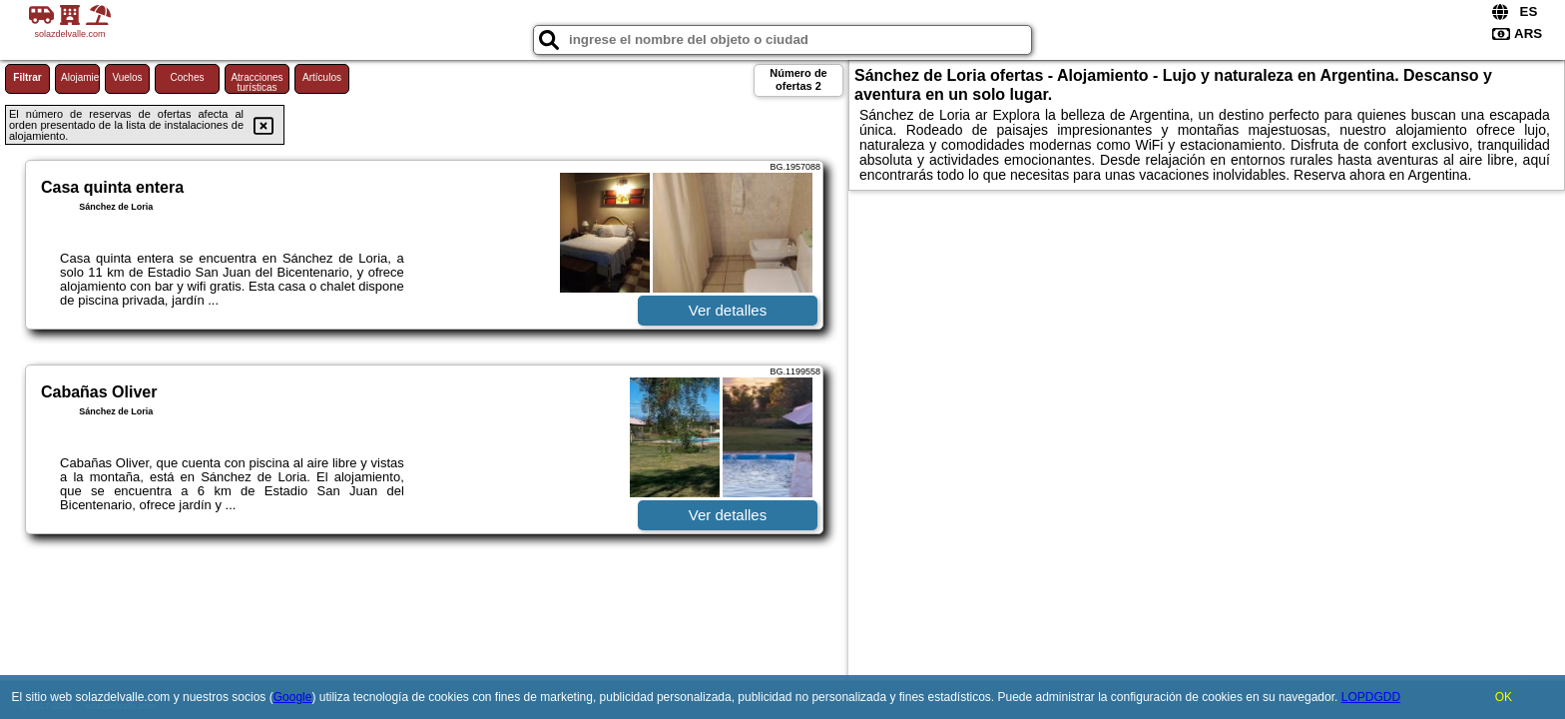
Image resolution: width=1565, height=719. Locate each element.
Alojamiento (80, 77)
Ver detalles (728, 310)
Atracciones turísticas (256, 82)
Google (292, 697)
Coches (188, 77)
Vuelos (127, 77)
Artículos (321, 77)
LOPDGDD (1370, 697)
